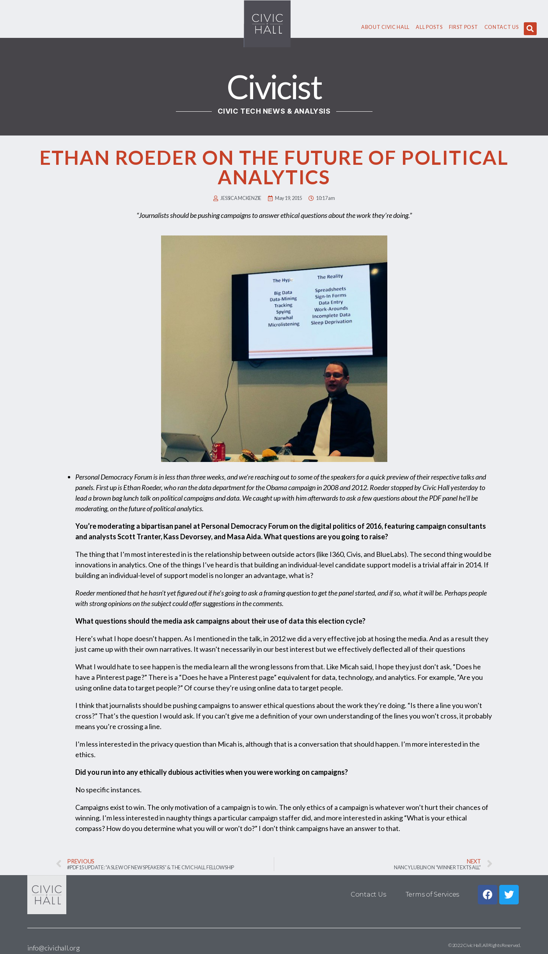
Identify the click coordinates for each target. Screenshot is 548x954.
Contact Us (501, 27)
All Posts (429, 27)
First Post (463, 27)
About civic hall (385, 27)
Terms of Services (432, 894)
